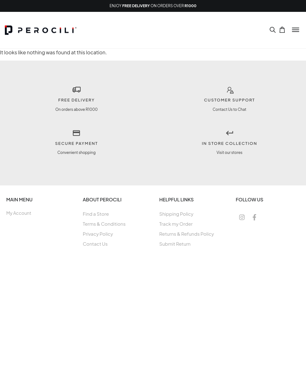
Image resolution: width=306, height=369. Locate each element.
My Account (18, 213)
